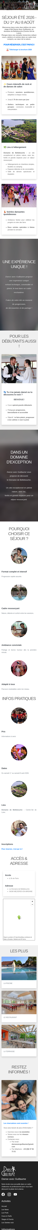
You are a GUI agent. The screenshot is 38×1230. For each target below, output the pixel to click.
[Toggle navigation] (4, 5)
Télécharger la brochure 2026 (20, 49)
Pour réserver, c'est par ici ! (19, 44)
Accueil (4, 1206)
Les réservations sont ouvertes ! (16, 1123)
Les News (5, 1209)
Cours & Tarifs (7, 1216)
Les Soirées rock (8, 1222)
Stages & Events (7, 1219)
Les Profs (5, 1213)
